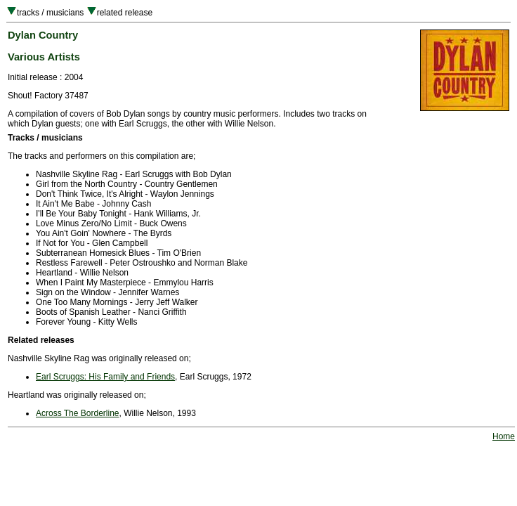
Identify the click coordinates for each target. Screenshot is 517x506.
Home (503, 436)
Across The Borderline (77, 413)
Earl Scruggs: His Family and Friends (105, 377)
